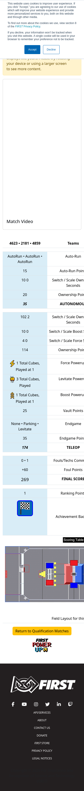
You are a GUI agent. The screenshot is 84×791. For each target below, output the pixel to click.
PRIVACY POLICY (42, 751)
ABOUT (41, 720)
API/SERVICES (41, 712)
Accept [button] (32, 49)
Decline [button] (51, 49)
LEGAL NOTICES (42, 758)
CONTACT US (42, 728)
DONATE (42, 735)
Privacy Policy (27, 26)
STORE (42, 743)
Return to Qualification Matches (42, 631)
